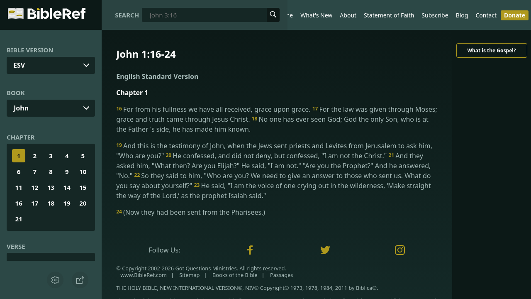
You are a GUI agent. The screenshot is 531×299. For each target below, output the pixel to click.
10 (82, 171)
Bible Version (30, 50)
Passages (281, 275)
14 (67, 187)
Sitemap (189, 275)
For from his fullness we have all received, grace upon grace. (214, 109)
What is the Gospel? (491, 50)
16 (18, 203)
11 (18, 187)
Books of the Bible (235, 275)
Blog (462, 15)
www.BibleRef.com (143, 275)
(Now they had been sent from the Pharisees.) (190, 212)
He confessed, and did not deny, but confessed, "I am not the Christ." (277, 155)
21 (18, 219)
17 (34, 203)
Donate (514, 15)
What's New (316, 15)
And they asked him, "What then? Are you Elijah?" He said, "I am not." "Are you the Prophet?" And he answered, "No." (273, 165)
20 (82, 203)
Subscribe (434, 15)
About (348, 15)
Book (16, 92)
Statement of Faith (389, 15)
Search (127, 15)
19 (67, 203)
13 (50, 187)
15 (82, 187)
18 (50, 203)
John (21, 108)
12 (34, 187)
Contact (486, 15)
